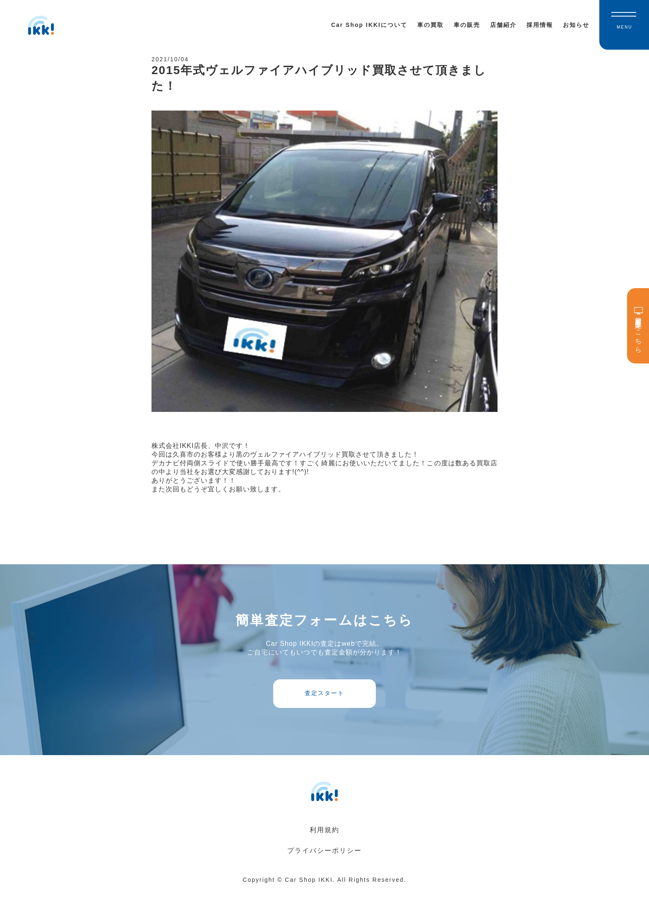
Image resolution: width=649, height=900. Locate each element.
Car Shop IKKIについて (369, 25)
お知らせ (576, 25)
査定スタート (324, 701)
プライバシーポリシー (324, 860)
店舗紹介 (503, 25)
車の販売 (467, 25)
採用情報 (539, 25)
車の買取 (430, 25)
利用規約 (324, 840)
